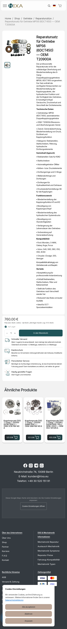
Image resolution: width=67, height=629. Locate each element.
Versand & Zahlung (10, 581)
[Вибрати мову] (54, 6)
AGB (4, 577)
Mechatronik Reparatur (48, 542)
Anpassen (29, 621)
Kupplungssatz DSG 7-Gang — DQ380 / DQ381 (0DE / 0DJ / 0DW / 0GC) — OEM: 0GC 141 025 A (54, 424)
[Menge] (11, 333)
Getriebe (27, 18)
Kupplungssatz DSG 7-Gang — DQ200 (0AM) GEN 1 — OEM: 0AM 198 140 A (33, 423)
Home (8, 18)
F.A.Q (4, 555)
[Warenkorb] (60, 6)
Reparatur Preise (45, 555)
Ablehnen (28, 614)
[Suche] (49, 5)
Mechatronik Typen (46, 564)
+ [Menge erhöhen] (15, 333)
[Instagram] (31, 466)
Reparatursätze (44, 18)
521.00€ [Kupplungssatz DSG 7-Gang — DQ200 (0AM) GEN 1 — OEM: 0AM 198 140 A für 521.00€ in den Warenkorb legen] (33, 437)
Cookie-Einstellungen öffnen (33, 506)
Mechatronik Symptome (48, 551)
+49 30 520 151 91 (39, 481)
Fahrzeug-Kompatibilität (49, 559)
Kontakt (5, 560)
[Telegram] (36, 466)
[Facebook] (25, 466)
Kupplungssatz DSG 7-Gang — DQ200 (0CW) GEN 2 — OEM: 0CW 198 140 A (12, 424)
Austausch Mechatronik (48, 546)
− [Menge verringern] (7, 333)
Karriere (5, 551)
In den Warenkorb (41, 333)
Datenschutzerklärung (14, 600)
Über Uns (6, 538)
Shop (17, 18)
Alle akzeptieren (28, 607)
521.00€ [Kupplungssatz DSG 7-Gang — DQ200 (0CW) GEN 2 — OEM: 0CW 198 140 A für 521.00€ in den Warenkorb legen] (12, 437)
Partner (5, 547)
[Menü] (5, 6)
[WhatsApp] (42, 466)
